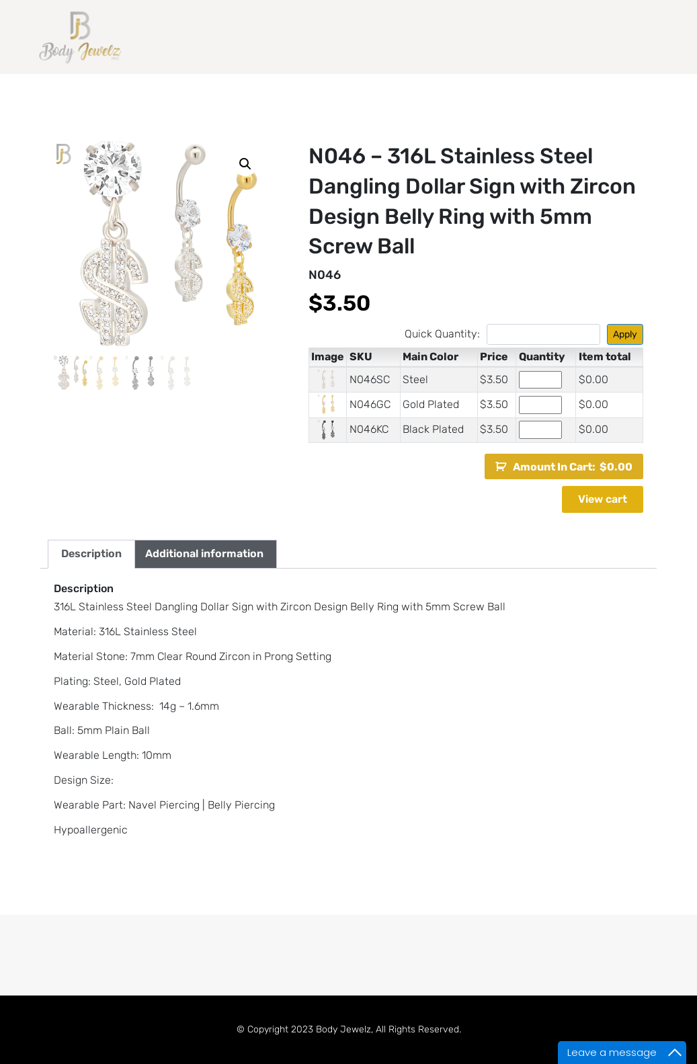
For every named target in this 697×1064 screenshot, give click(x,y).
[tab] (91, 554)
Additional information (204, 553)
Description (91, 553)
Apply (625, 334)
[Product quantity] (540, 380)
